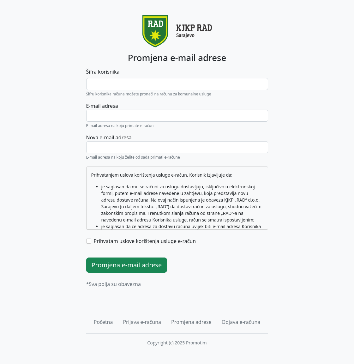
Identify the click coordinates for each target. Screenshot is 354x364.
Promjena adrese (191, 321)
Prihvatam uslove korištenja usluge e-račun (145, 241)
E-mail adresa (102, 105)
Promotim (196, 343)
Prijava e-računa (142, 321)
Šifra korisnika (103, 71)
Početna (103, 321)
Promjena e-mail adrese (127, 265)
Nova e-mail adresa (109, 137)
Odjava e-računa (241, 321)
